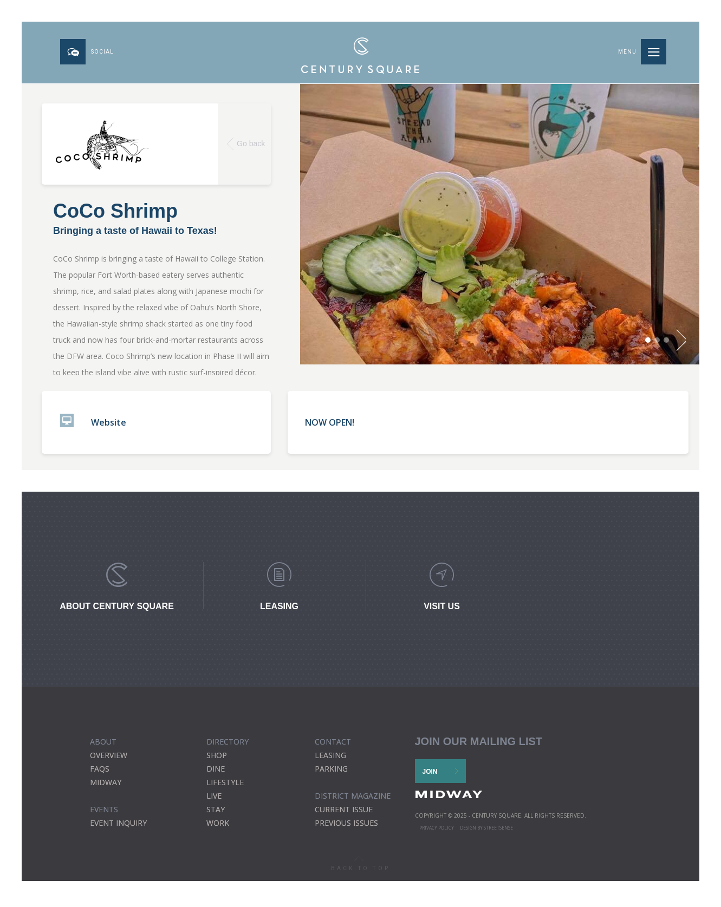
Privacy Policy (436, 832)
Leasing (330, 759)
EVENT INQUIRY (118, 827)
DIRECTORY (227, 746)
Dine (215, 773)
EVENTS (104, 813)
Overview (108, 759)
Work (217, 827)
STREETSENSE (498, 832)
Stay (215, 813)
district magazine (353, 800)
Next (678, 347)
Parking (331, 773)
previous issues (346, 827)
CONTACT (333, 746)
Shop (216, 759)
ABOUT (103, 746)
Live (214, 800)
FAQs (99, 773)
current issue (344, 813)
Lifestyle (225, 786)
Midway (105, 786)
